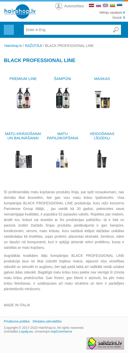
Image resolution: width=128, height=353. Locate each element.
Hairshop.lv (13, 46)
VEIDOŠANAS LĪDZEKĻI (102, 135)
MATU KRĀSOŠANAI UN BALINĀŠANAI (23, 135)
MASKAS (102, 78)
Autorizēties (74, 6)
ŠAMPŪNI (62, 78)
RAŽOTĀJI (33, 46)
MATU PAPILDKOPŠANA (62, 135)
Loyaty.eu (26, 331)
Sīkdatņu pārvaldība (47, 321)
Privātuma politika (17, 321)
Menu (8, 27)
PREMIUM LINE (23, 78)
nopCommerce (61, 331)
